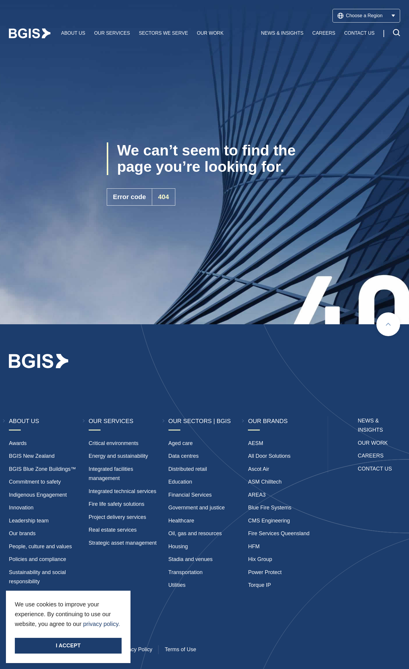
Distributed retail (187, 469)
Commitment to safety (35, 482)
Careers (323, 33)
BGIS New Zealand (32, 456)
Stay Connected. (38, 634)
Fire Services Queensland (278, 533)
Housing (178, 546)
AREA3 (256, 495)
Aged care (180, 443)
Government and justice (196, 508)
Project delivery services (117, 517)
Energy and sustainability (118, 456)
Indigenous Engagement (38, 495)
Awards (18, 443)
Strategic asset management (123, 543)
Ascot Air (258, 469)
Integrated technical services (122, 491)
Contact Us (359, 33)
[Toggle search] (396, 33)
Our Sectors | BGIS (199, 421)
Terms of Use (180, 649)
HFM (254, 546)
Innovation (21, 508)
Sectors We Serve (163, 33)
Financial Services (190, 495)
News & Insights (282, 33)
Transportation (185, 572)
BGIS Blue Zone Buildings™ (42, 469)
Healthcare (181, 521)
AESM (255, 443)
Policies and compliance (37, 559)
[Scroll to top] (388, 324)
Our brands (22, 533)
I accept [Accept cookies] (68, 646)
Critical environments (114, 443)
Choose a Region (366, 16)
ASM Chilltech (264, 482)
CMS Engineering (269, 521)
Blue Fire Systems (269, 508)
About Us (73, 33)
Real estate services (113, 530)
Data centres (183, 456)
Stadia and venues (190, 559)
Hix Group (260, 559)
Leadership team (29, 521)
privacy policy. (101, 624)
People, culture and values (40, 546)
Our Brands (267, 421)
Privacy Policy (135, 649)
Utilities (177, 585)
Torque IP (259, 585)
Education (180, 482)
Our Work (210, 33)
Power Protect (264, 572)
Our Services (112, 33)
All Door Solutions (269, 456)
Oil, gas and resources (195, 533)
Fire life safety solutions (116, 504)
